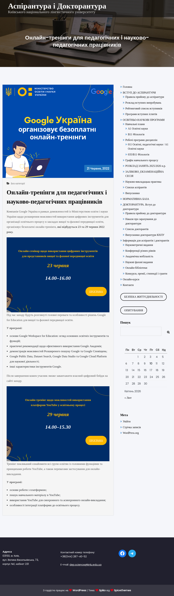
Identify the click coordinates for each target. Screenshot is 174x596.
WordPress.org (131, 432)
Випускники (132, 193)
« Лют (128, 397)
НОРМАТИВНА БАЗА (136, 198)
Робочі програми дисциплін (141, 140)
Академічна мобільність (139, 256)
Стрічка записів (132, 427)
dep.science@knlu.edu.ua (85, 564)
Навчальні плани (135, 124)
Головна (127, 86)
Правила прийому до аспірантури (144, 96)
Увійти (127, 421)
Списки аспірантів (136, 187)
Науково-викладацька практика (143, 181)
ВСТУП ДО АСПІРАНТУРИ (139, 92)
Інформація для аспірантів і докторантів (146, 240)
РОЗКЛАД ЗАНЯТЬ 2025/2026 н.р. (145, 165)
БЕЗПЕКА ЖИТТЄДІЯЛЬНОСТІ (143, 296)
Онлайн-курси (131, 279)
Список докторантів (137, 229)
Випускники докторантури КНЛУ (144, 234)
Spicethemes (122, 590)
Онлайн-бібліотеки (136, 267)
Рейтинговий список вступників (143, 108)
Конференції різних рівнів (140, 250)
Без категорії (18, 183)
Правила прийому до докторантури (145, 213)
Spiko (102, 590)
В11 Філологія (136, 134)
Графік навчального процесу (141, 160)
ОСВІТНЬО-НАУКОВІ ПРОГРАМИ (144, 119)
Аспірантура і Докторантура (57, 6)
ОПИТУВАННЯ (133, 310)
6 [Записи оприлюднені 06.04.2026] (126, 363)
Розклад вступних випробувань (143, 102)
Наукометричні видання (139, 244)
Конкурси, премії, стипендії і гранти (146, 273)
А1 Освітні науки (138, 128)
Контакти (128, 285)
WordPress (79, 590)
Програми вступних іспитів (141, 114)
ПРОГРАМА (96, 291)
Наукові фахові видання (139, 262)
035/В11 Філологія (138, 154)
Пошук (125, 322)
